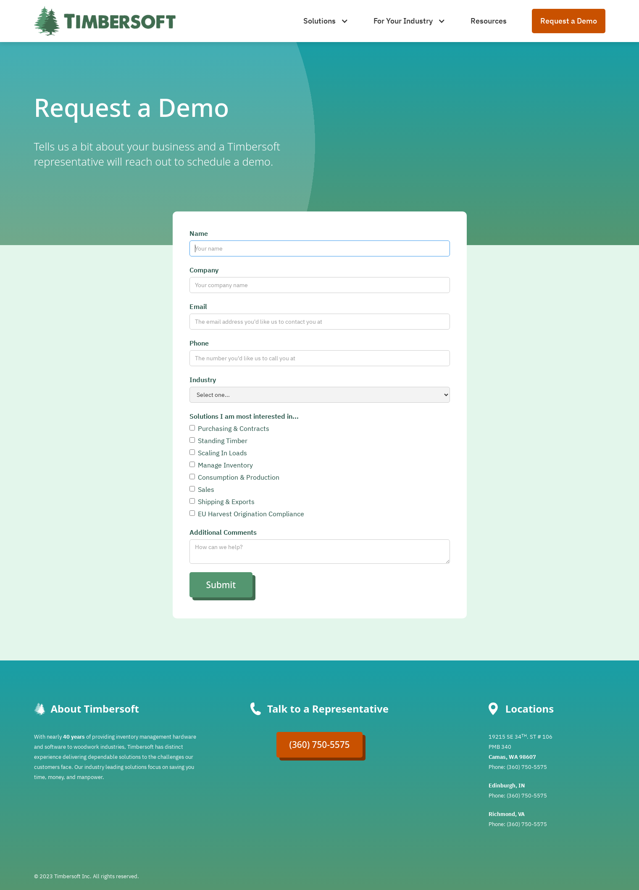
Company (203, 270)
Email (198, 306)
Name (198, 233)
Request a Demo (568, 21)
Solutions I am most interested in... (244, 416)
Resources (489, 21)
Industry (202, 379)
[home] (105, 21)
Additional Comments (223, 532)
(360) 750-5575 (319, 744)
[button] (326, 21)
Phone (199, 343)
